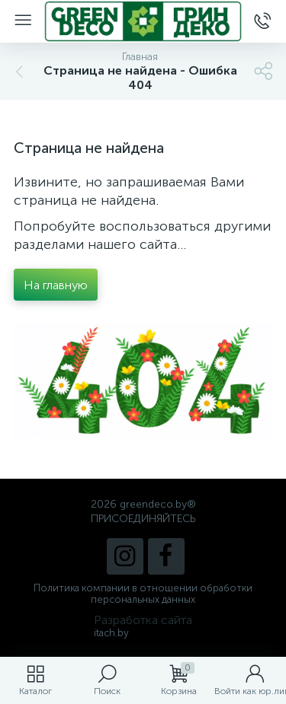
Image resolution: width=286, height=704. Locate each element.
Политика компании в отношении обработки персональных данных (143, 593)
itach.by (111, 633)
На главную (56, 285)
